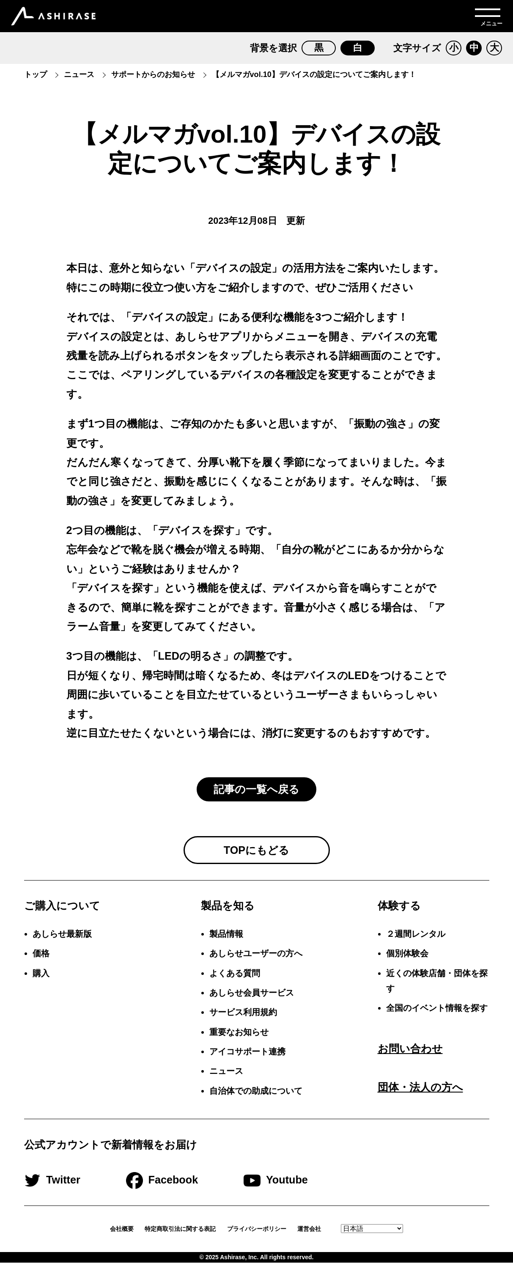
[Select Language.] (372, 1242)
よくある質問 (234, 987)
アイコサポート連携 (247, 1066)
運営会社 (313, 1243)
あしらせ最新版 (62, 948)
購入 (41, 987)
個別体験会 (407, 967)
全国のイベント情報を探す (437, 1022)
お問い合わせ (410, 1063)
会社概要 (122, 1244)
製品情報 (226, 948)
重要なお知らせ (239, 1046)
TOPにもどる (256, 859)
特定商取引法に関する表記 (180, 1244)
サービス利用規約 (243, 1027)
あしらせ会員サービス (251, 1007)
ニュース (226, 1085)
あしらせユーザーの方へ (255, 967)
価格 (41, 967)
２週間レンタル (415, 948)
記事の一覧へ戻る (256, 791)
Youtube (293, 1194)
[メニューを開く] (487, 16)
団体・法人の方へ (420, 1101)
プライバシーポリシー (256, 1244)
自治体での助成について (255, 1105)
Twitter (70, 1194)
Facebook (180, 1194)
